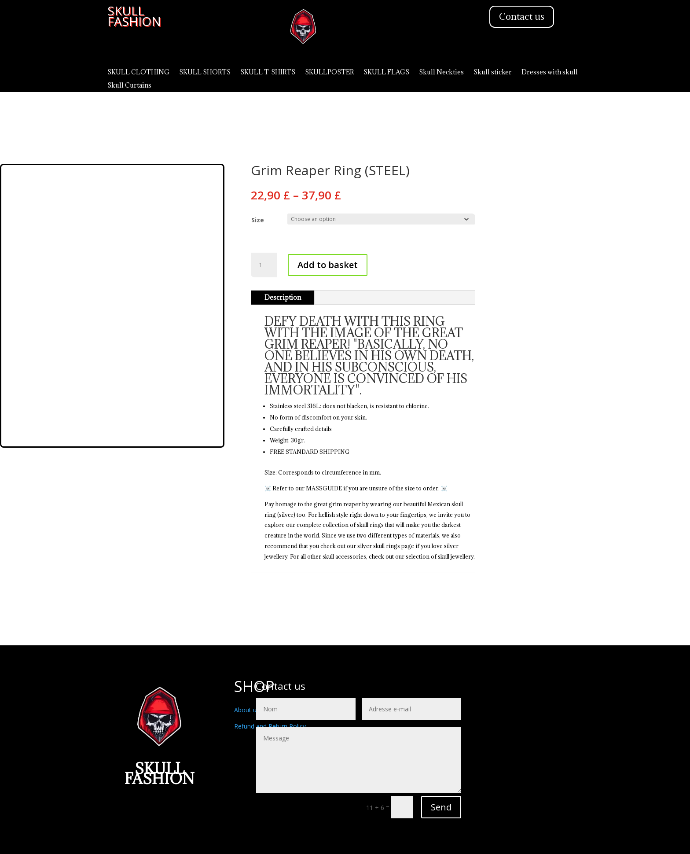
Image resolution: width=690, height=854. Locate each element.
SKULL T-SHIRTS (267, 72)
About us (247, 710)
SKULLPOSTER (329, 72)
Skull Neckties (441, 72)
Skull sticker (492, 72)
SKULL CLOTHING (138, 72)
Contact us (521, 16)
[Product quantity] (264, 265)
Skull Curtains (129, 85)
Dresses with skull (549, 72)
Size (257, 220)
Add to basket (327, 265)
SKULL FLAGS (386, 72)
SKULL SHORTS (205, 72)
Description (282, 297)
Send (441, 807)
